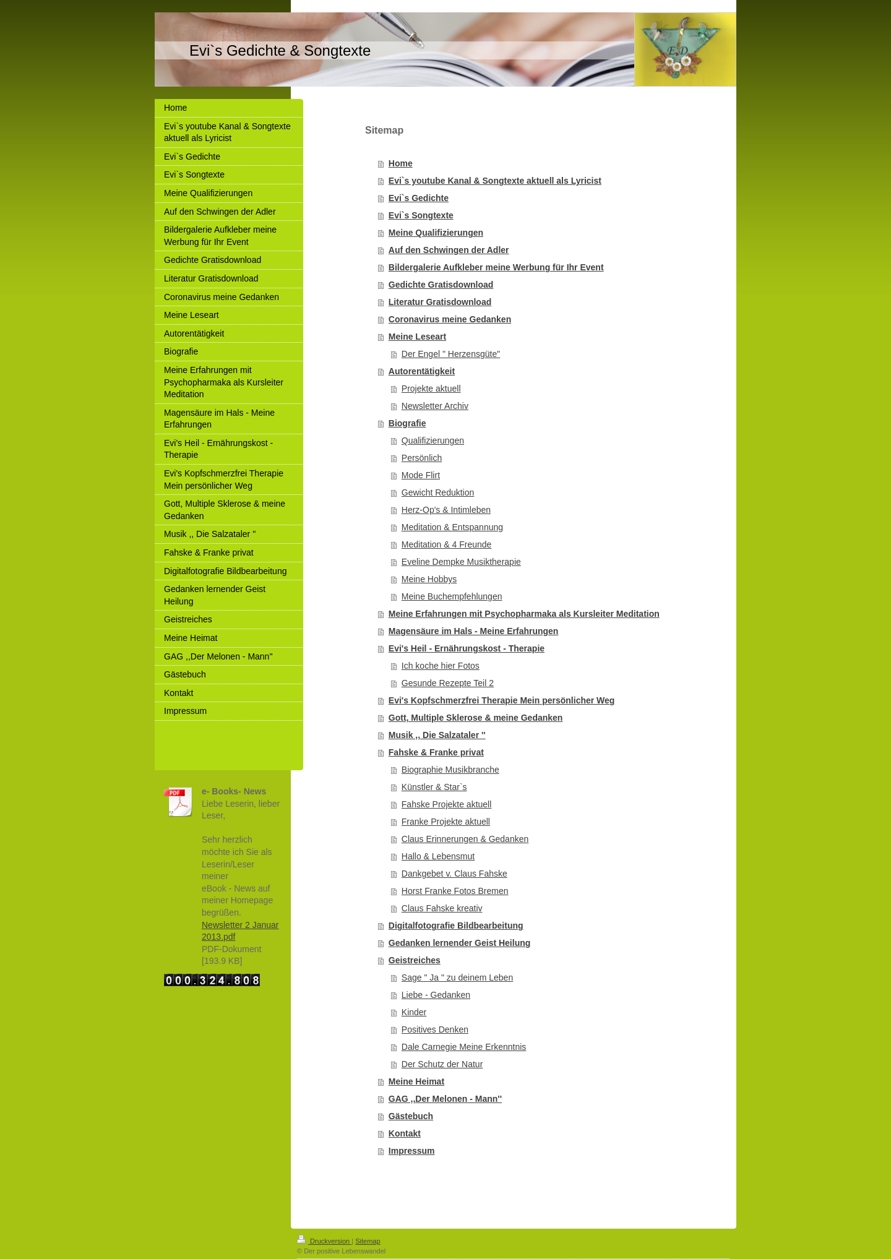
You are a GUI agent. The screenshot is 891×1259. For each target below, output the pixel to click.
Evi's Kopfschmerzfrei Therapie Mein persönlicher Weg (502, 700)
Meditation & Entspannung (452, 527)
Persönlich (422, 458)
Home (401, 163)
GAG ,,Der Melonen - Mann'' (445, 1099)
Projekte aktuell (431, 388)
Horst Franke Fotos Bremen (455, 891)
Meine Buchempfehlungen (452, 596)
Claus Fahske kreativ (442, 908)
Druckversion (324, 1241)
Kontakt (405, 1133)
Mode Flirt (421, 475)
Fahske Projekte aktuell (447, 804)
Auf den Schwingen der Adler (449, 250)
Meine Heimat (416, 1081)
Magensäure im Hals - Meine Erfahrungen (474, 631)
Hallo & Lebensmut (438, 856)
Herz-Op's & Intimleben (446, 510)
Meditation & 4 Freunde (447, 544)
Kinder (414, 1012)
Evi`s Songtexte (421, 215)
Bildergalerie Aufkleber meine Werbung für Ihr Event (496, 267)
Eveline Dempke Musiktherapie (461, 562)
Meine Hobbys (429, 579)
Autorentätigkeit (422, 371)
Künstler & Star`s (434, 787)
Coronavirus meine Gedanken (450, 319)
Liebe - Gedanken (436, 995)
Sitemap (367, 1241)
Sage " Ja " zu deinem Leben (457, 977)
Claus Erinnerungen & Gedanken (465, 839)
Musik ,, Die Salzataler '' (437, 735)
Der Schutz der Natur (442, 1064)
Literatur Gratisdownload (440, 302)
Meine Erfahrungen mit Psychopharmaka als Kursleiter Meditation (524, 614)
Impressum (412, 1151)
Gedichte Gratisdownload (441, 285)
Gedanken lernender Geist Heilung (460, 943)
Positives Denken (435, 1029)
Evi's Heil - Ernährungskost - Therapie (466, 648)
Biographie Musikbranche (450, 770)
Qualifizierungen (433, 440)
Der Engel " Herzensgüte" (451, 354)
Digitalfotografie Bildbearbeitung (456, 925)
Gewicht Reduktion (438, 492)
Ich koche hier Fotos (441, 666)
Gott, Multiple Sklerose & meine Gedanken (476, 718)
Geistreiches (415, 960)
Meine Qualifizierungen (436, 233)
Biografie (407, 423)
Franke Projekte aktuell (446, 822)
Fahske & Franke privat (436, 752)
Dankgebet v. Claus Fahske (454, 874)
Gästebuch (411, 1116)
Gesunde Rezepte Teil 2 (448, 683)
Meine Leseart (417, 337)
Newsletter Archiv (435, 406)
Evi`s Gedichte (419, 198)
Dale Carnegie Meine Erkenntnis (464, 1047)
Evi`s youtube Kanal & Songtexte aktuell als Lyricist (495, 181)
